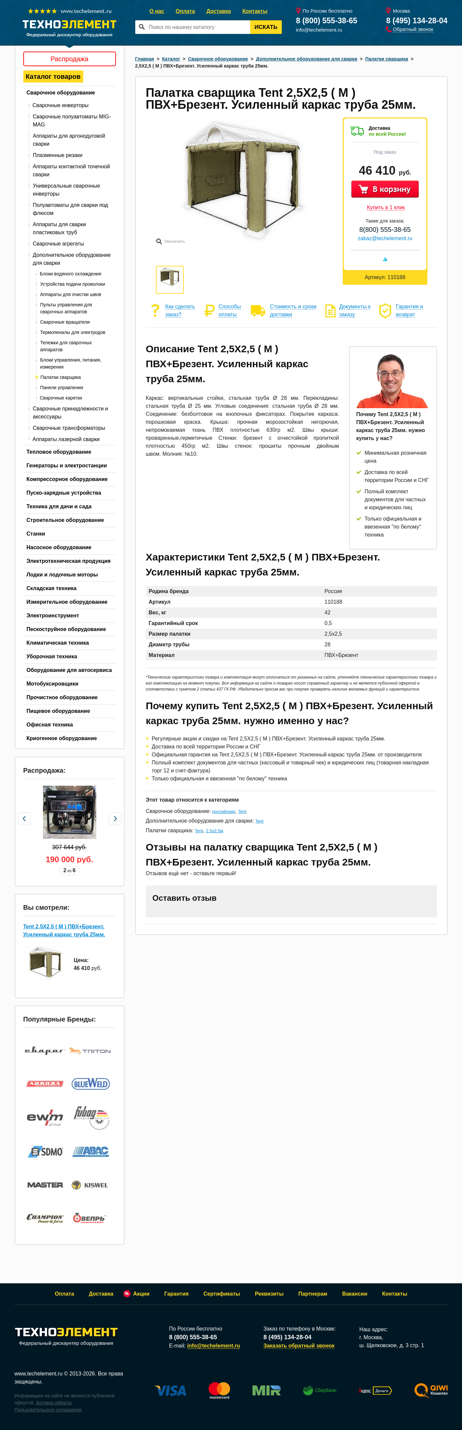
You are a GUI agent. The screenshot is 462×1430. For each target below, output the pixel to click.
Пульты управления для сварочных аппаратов (66, 308)
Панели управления (61, 387)
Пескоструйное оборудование (66, 629)
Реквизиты (269, 1294)
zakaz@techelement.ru (385, 238)
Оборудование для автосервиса (69, 670)
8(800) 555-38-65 (385, 229)
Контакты (254, 11)
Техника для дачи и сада (59, 506)
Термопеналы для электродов (73, 332)
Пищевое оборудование (58, 711)
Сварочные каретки (61, 397)
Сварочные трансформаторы (69, 428)
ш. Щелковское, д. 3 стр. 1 (391, 1345)
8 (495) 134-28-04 (416, 20)
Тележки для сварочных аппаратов (66, 346)
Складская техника (52, 588)
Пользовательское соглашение (48, 1409)
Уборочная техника (52, 656)
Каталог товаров (53, 76)
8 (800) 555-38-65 (326, 20)
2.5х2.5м (214, 830)
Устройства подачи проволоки (72, 284)
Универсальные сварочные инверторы (66, 190)
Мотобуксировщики (53, 684)
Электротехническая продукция (69, 561)
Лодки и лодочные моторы (62, 574)
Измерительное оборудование (67, 602)
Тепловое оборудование (59, 452)
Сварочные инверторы (61, 105)
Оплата (185, 11)
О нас (157, 11)
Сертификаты (222, 1294)
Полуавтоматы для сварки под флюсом (70, 209)
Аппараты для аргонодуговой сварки (69, 140)
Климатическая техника (58, 643)
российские (223, 811)
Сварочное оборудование (61, 92)
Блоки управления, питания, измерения (71, 363)
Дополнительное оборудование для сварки (72, 259)
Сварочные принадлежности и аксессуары (70, 412)
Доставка (219, 11)
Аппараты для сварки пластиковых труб (59, 228)
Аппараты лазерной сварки (66, 439)
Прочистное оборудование (62, 697)
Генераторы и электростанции (67, 465)
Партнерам (312, 1294)
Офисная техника (50, 724)
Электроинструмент (53, 615)
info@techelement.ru (319, 30)
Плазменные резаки (58, 155)
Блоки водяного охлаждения (71, 273)
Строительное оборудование (65, 520)
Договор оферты (54, 1402)
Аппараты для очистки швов (70, 294)
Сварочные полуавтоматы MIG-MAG (72, 120)
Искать (265, 27)
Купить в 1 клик (386, 207)
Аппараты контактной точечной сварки (71, 170)
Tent (242, 811)
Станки (36, 534)
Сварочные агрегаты (58, 243)
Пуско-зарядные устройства (64, 493)
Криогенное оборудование (62, 738)
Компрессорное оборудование (67, 479)
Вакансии (354, 1294)
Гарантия (176, 1294)
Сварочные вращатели (65, 322)
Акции (141, 1294)
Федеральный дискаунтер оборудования (66, 1337)
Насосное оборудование (59, 547)
